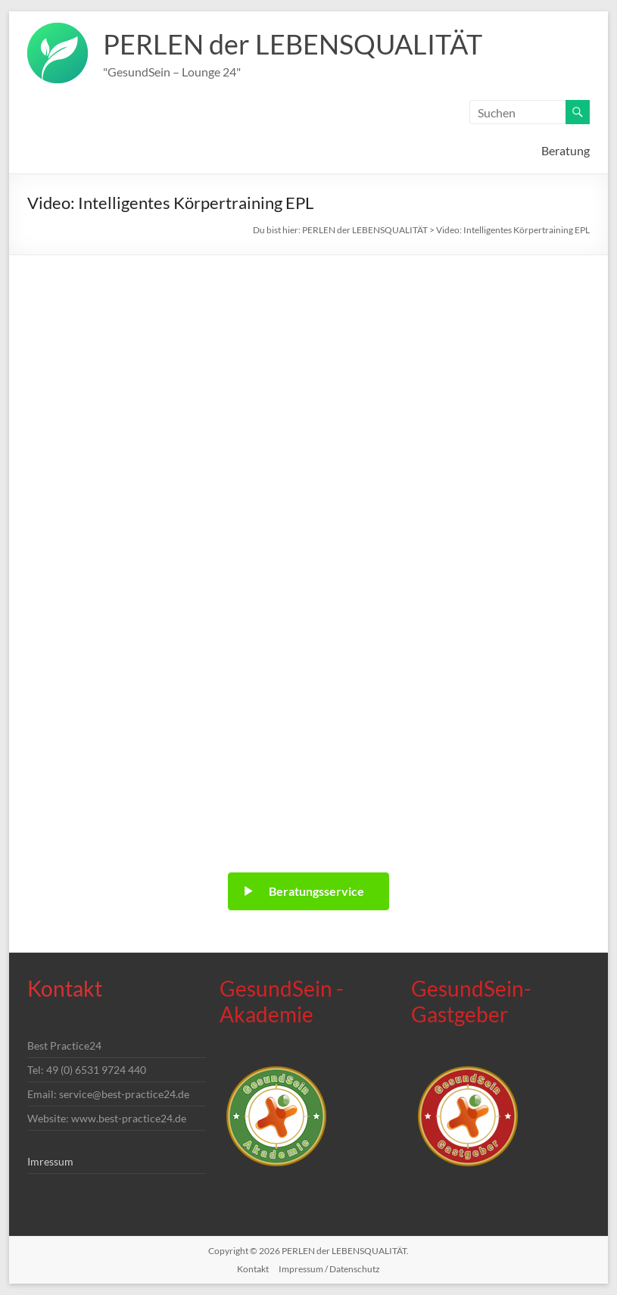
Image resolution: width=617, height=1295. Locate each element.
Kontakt (253, 1269)
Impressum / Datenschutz (329, 1269)
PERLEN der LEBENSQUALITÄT (292, 44)
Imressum (50, 1161)
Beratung (565, 150)
